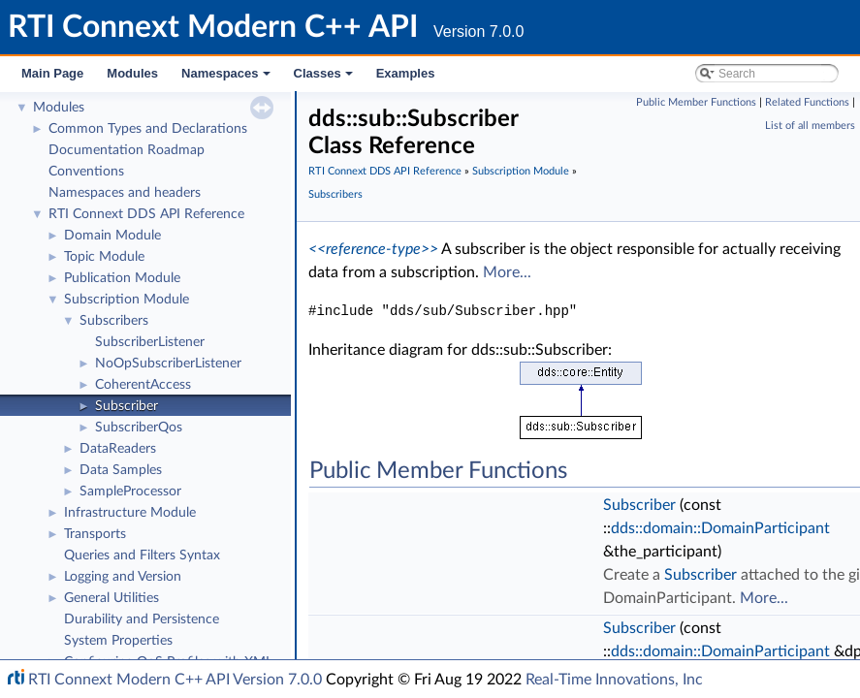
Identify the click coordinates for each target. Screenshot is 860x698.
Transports (95, 534)
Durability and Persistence (141, 619)
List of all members (810, 125)
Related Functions (807, 102)
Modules (132, 73)
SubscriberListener (150, 342)
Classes (325, 78)
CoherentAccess (143, 385)
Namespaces (227, 78)
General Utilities (111, 598)
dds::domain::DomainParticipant (720, 528)
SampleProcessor (130, 491)
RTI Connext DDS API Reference (146, 214)
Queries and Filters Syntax (142, 555)
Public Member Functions (696, 102)
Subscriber (126, 406)
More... (507, 272)
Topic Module (104, 257)
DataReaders (118, 449)
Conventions (86, 171)
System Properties (118, 641)
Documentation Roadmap (126, 150)
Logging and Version (122, 577)
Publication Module (122, 278)
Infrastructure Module (130, 513)
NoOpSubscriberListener (168, 363)
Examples (405, 73)
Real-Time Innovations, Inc (614, 679)
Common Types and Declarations (147, 129)
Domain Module (112, 235)
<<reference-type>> (373, 249)
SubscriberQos (138, 427)
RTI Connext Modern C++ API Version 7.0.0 (175, 679)
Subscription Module (126, 299)
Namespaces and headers (124, 193)
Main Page (52, 73)
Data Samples (121, 470)
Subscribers (114, 321)
